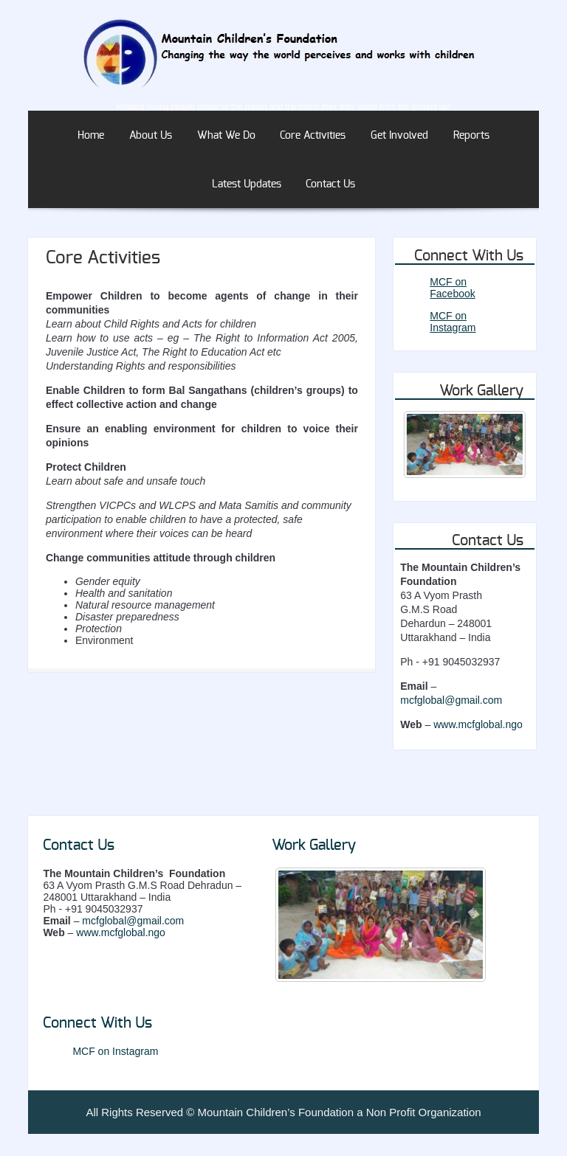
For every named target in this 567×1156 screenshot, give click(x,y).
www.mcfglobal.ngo (478, 724)
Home (91, 136)
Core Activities (313, 136)
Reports (471, 136)
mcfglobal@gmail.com (451, 700)
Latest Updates (246, 184)
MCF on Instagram (452, 321)
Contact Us (330, 184)
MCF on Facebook (452, 288)
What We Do (226, 136)
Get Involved (399, 136)
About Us (150, 136)
